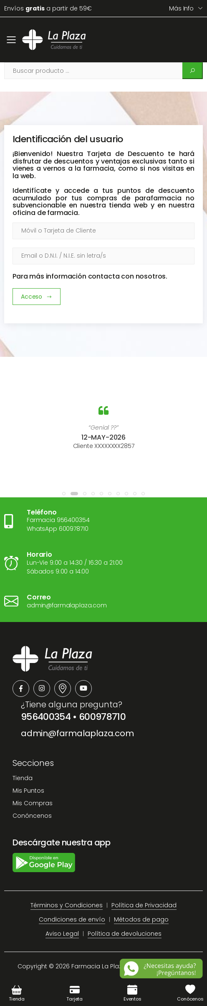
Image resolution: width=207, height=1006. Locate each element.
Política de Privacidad (144, 905)
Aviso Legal (62, 933)
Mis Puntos (28, 790)
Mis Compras (33, 803)
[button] (64, 493)
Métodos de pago (141, 919)
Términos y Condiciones (66, 905)
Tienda (23, 778)
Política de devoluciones (125, 933)
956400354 (46, 716)
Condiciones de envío (72, 919)
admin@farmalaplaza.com (77, 733)
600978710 (102, 716)
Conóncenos (32, 815)
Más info (181, 8)
